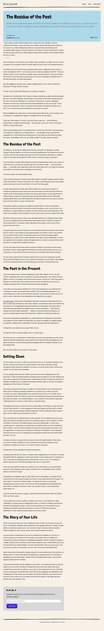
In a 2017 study (8, 301)
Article (96, 37)
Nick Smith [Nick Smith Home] (10, 4)
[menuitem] (84, 4)
